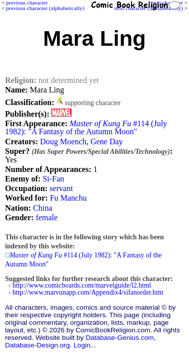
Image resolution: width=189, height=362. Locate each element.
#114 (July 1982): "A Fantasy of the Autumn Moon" (86, 127)
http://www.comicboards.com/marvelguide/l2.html (82, 285)
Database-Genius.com (120, 337)
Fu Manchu (68, 198)
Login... (85, 345)
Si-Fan (54, 178)
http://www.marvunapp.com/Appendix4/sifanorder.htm (88, 292)
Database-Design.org (37, 345)
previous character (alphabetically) (45, 8)
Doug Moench (63, 141)
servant (61, 188)
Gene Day (106, 141)
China (42, 208)
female (47, 217)
